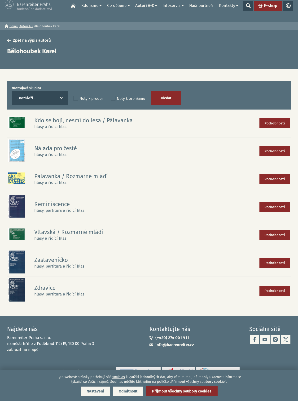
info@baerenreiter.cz (174, 344)
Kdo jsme (89, 10)
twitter (285, 339)
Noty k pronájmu (131, 98)
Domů (73, 10)
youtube (265, 339)
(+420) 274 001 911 (172, 337)
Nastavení (95, 391)
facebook (254, 339)
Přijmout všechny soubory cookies (181, 391)
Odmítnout (128, 391)
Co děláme (117, 10)
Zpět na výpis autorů (32, 40)
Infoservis (171, 10)
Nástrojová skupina (26, 88)
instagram (275, 339)
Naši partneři (201, 10)
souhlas (118, 377)
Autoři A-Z (144, 10)
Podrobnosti (274, 123)
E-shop (270, 10)
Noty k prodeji (91, 98)
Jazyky (288, 11)
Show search (248, 11)
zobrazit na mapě (22, 349)
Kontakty (227, 10)
